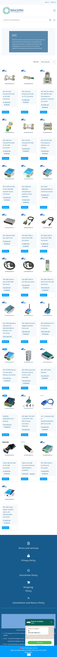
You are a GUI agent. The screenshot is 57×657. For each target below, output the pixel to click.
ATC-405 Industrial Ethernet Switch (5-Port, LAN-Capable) (28, 374)
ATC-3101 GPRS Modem (46, 372)
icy (30, 591)
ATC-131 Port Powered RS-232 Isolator (27, 143)
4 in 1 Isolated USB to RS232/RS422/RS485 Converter (47, 421)
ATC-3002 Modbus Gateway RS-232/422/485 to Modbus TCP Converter (9, 329)
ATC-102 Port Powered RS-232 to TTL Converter (27, 95)
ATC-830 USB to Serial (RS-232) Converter (8, 282)
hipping (29, 588)
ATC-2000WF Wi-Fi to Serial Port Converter (47, 326)
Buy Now (5, 113)
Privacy (25, 561)
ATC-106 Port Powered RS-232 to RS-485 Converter (8, 145)
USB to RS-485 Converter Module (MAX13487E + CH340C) (28, 467)
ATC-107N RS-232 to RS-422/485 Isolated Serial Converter (9, 191)
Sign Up (53, 2)
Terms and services (28, 549)
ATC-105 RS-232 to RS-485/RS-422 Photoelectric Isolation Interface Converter (47, 97)
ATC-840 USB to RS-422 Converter (28, 281)
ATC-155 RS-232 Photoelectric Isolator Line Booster (46, 145)
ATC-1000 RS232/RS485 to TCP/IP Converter (47, 190)
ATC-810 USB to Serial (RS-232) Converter (27, 239)
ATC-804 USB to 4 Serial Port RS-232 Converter (47, 282)
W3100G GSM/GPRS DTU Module (8, 419)
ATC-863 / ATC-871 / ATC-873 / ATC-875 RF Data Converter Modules (28, 422)
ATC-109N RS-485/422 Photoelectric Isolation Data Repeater (27, 192)
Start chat (40, 642)
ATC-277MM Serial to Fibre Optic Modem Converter (9, 373)
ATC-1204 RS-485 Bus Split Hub (9, 238)
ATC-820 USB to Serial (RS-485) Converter (46, 239)
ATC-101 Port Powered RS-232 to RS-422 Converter (8, 96)
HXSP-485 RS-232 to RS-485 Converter (9, 466)
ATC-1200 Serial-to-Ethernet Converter (46, 466)
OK (29, 654)
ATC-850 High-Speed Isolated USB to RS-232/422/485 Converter (8, 513)
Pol (27, 591)
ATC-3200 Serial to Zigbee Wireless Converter (28, 326)
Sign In (47, 2)
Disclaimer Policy (28, 576)
